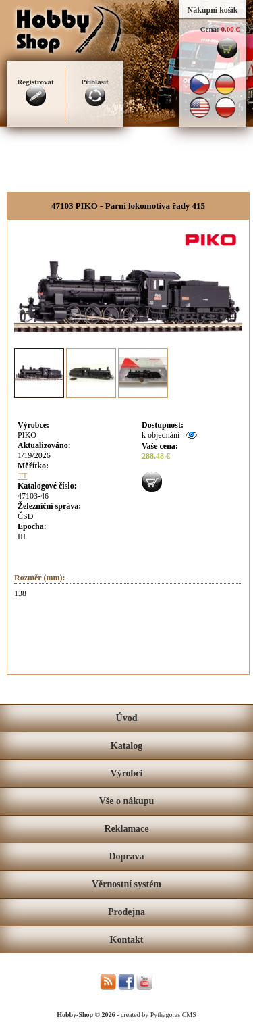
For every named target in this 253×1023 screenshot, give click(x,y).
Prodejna (126, 912)
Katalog (126, 746)
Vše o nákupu (126, 801)
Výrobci (127, 773)
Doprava (126, 856)
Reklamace (126, 829)
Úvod (127, 718)
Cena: (209, 29)
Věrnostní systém (126, 884)
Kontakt (127, 939)
